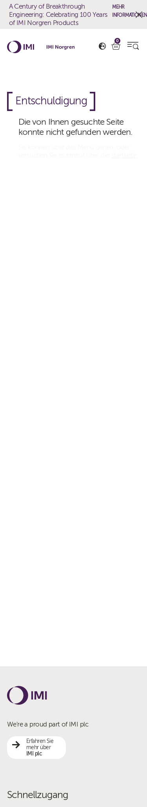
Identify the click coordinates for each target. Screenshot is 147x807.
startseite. (124, 155)
